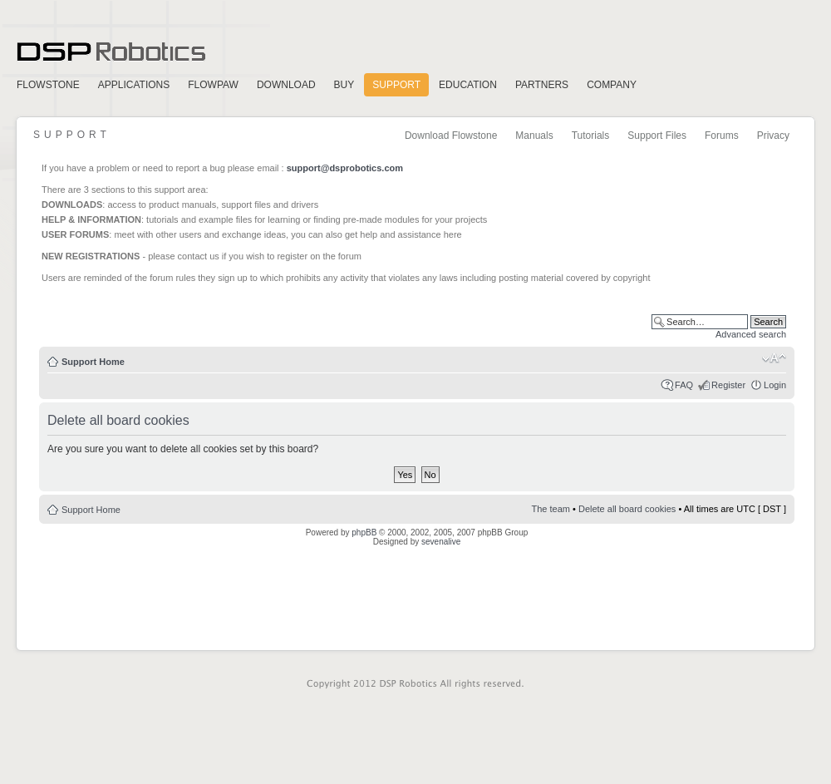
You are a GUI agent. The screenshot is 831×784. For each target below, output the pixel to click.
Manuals (534, 135)
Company (612, 85)
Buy (344, 85)
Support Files (656, 135)
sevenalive (440, 541)
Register (728, 385)
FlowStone (48, 85)
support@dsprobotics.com (345, 168)
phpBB (364, 532)
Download (286, 85)
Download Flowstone (451, 135)
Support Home (93, 362)
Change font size (774, 358)
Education (468, 85)
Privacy (773, 135)
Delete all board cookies (627, 509)
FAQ (684, 385)
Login (775, 385)
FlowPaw (213, 85)
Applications (134, 85)
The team (551, 509)
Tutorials (591, 135)
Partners (541, 85)
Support (396, 85)
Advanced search (750, 334)
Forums (722, 135)
